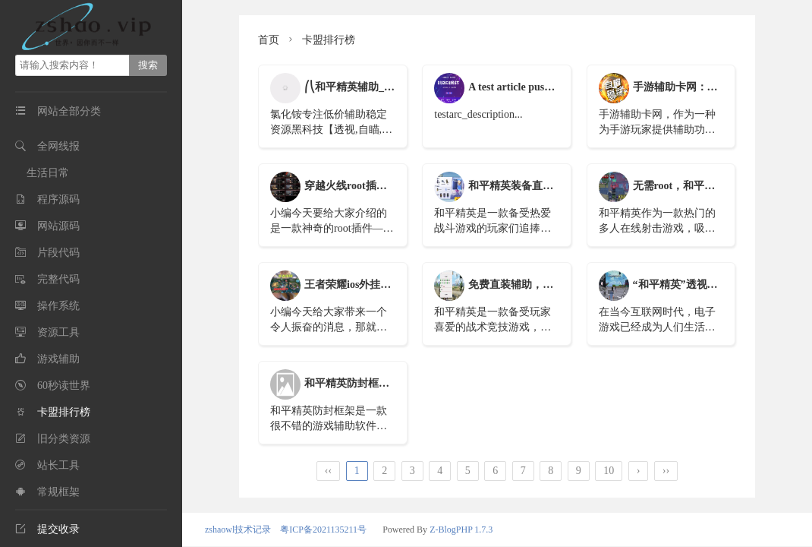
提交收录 (47, 529)
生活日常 (48, 173)
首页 (268, 40)
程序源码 (58, 199)
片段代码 (58, 252)
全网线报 (58, 146)
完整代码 (58, 279)
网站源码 (58, 226)
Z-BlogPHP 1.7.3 (461, 529)
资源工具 (58, 332)
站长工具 (58, 465)
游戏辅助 (58, 359)
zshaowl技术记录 (238, 529)
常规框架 (58, 492)
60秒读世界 (63, 385)
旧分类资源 (63, 438)
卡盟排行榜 (63, 412)
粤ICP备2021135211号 (323, 529)
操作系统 (58, 305)
